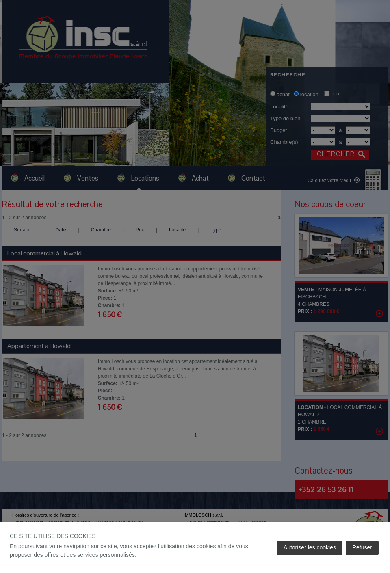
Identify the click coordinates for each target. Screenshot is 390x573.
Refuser (362, 547)
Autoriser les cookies (310, 547)
